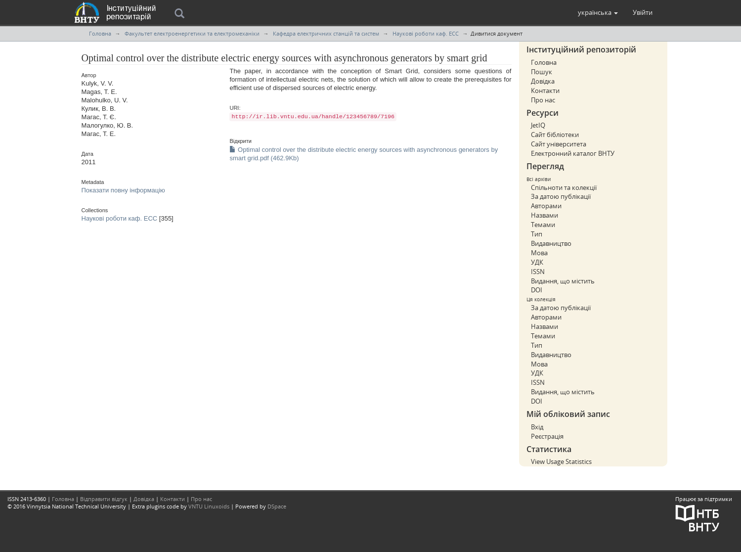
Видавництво (551, 243)
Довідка (543, 81)
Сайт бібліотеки (555, 134)
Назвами (544, 215)
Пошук (541, 71)
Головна (100, 33)
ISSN (538, 271)
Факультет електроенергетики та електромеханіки (192, 33)
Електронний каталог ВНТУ (572, 153)
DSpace (276, 506)
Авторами (546, 205)
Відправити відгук (104, 499)
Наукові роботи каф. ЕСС (425, 33)
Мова (539, 252)
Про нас (543, 99)
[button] (597, 12)
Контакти (545, 90)
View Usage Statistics (561, 461)
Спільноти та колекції (564, 187)
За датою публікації (561, 196)
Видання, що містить (563, 280)
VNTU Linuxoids (208, 506)
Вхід (537, 426)
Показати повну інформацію (123, 190)
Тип (536, 234)
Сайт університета (558, 143)
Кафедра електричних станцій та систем (326, 33)
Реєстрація (547, 436)
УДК (537, 262)
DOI (536, 289)
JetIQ (538, 125)
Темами (543, 224)
